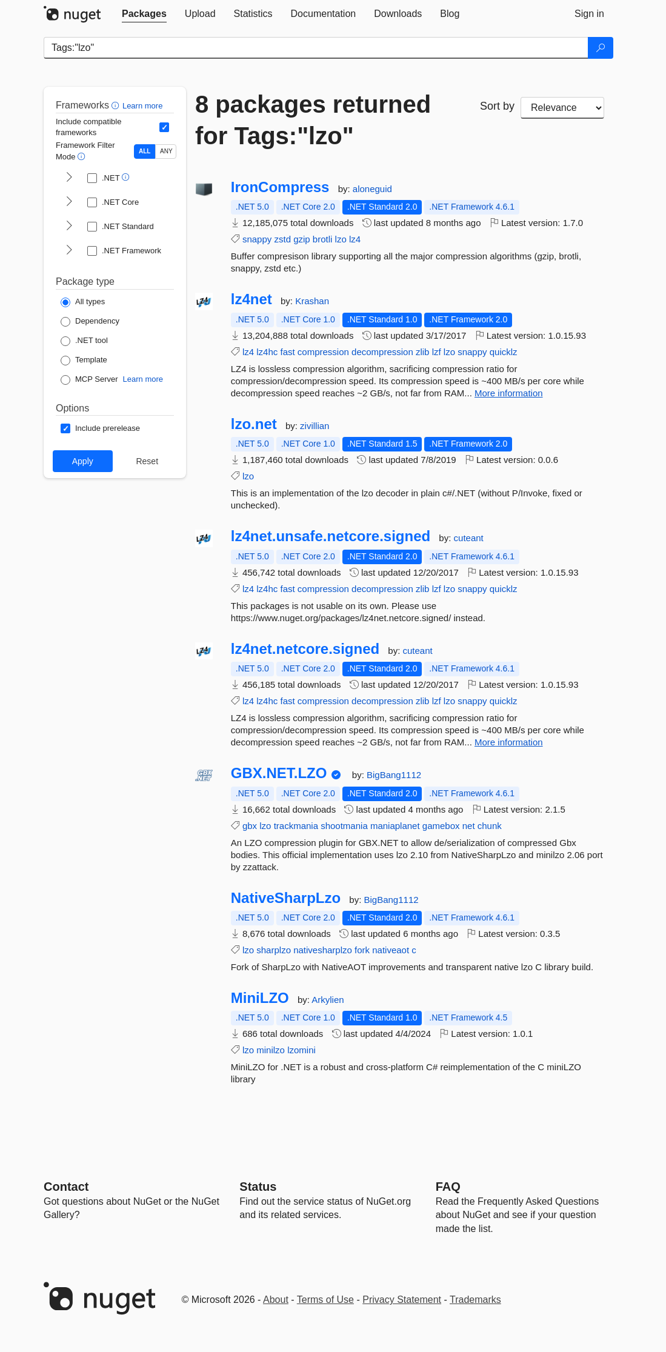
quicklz (504, 352)
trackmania (296, 826)
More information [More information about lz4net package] (509, 393)
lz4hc (267, 352)
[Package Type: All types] (83, 302)
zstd (282, 239)
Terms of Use (325, 1299)
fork (362, 950)
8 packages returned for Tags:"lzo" (313, 120)
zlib (423, 352)
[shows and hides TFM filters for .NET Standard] (69, 227)
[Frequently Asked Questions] (448, 1186)
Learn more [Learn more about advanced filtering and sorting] (142, 105)
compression (323, 352)
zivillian (314, 426)
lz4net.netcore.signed (305, 649)
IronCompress (280, 187)
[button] (117, 105)
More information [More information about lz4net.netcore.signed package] (509, 742)
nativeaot (390, 950)
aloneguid (372, 189)
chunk (490, 826)
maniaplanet (395, 826)
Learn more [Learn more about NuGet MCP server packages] (143, 379)
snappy (256, 239)
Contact (66, 1186)
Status (257, 1186)
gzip (301, 239)
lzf (436, 352)
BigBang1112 (394, 775)
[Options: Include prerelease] (100, 428)
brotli (323, 239)
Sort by (497, 106)
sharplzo (273, 950)
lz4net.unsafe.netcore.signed (330, 536)
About (275, 1299)
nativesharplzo (322, 950)
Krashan (312, 301)
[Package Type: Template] (84, 360)
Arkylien (327, 999)
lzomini (301, 1050)
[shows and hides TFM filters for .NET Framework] (69, 251)
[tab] (144, 14)
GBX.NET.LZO (279, 773)
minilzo (270, 1050)
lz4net (251, 299)
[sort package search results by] (562, 108)
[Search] (600, 48)
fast (287, 352)
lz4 (355, 239)
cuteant (469, 538)
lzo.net (254, 424)
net (468, 826)
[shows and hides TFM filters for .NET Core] (69, 202)
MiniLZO (260, 998)
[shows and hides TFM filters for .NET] (69, 178)
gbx (249, 826)
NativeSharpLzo (286, 898)
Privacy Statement (401, 1299)
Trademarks (475, 1299)
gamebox (441, 826)
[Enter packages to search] (316, 48)
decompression (382, 352)
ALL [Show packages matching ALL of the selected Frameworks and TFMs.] (144, 151)
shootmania (344, 826)
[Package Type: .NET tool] (84, 341)
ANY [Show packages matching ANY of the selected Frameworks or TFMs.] (166, 151)
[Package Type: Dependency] (90, 321)
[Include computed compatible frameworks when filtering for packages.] (164, 127)
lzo (341, 239)
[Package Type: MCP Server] (89, 380)
